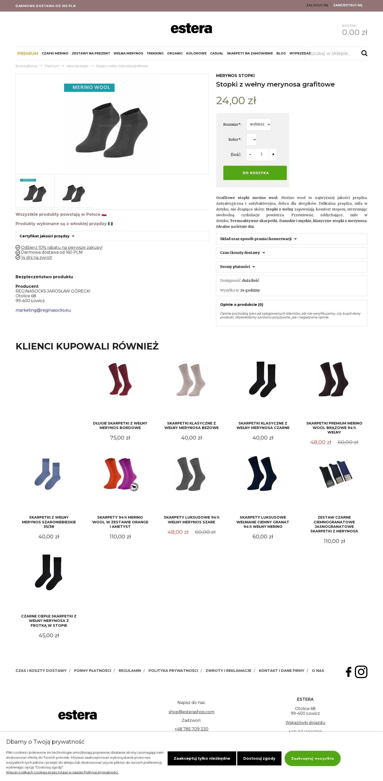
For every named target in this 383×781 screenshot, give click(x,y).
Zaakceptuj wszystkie (313, 758)
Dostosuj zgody (259, 758)
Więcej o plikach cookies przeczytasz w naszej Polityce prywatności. (62, 772)
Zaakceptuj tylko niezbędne (202, 758)
